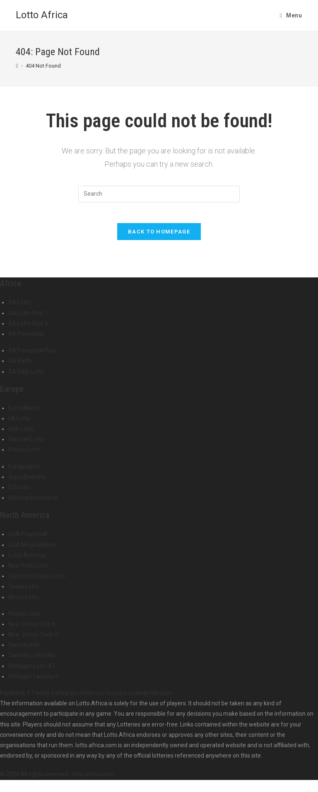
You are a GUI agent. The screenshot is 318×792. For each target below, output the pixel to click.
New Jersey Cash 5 (33, 638)
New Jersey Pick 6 (31, 627)
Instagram (65, 696)
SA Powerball (25, 337)
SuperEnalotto (27, 480)
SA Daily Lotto (26, 375)
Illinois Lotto (23, 601)
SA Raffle (20, 365)
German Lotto (26, 443)
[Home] (17, 66)
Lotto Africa (42, 15)
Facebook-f (15, 696)
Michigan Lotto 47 (31, 669)
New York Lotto (28, 569)
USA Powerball (27, 538)
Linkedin (139, 696)
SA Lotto (19, 306)
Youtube (116, 696)
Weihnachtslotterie (33, 501)
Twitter (41, 696)
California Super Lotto (36, 580)
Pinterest (92, 696)
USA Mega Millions (32, 548)
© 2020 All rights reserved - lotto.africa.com (57, 778)
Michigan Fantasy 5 (33, 680)
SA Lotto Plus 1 (28, 316)
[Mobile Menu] (291, 15)
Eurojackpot (23, 470)
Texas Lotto (23, 590)
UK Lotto (19, 422)
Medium (162, 696)
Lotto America (27, 559)
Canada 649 (24, 649)
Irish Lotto (21, 432)
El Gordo (19, 491)
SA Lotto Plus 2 (28, 327)
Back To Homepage (159, 236)
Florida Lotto (24, 617)
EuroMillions (24, 411)
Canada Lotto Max (32, 659)
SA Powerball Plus (32, 354)
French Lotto (24, 453)
